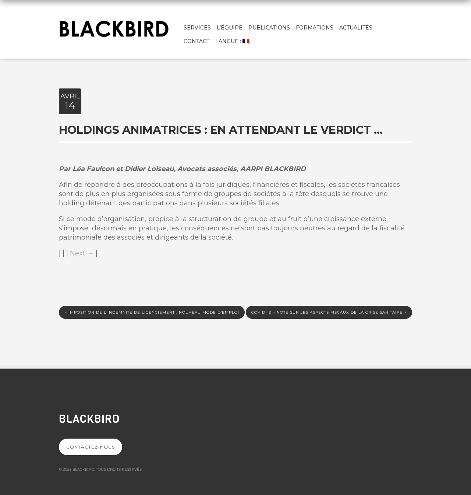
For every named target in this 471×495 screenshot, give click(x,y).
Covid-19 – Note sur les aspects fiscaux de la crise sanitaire (329, 312)
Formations (314, 27)
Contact (196, 41)
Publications (269, 27)
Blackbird (89, 419)
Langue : (232, 41)
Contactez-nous (90, 447)
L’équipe (229, 27)
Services (197, 27)
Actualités (355, 27)
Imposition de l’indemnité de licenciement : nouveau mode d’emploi (151, 312)
